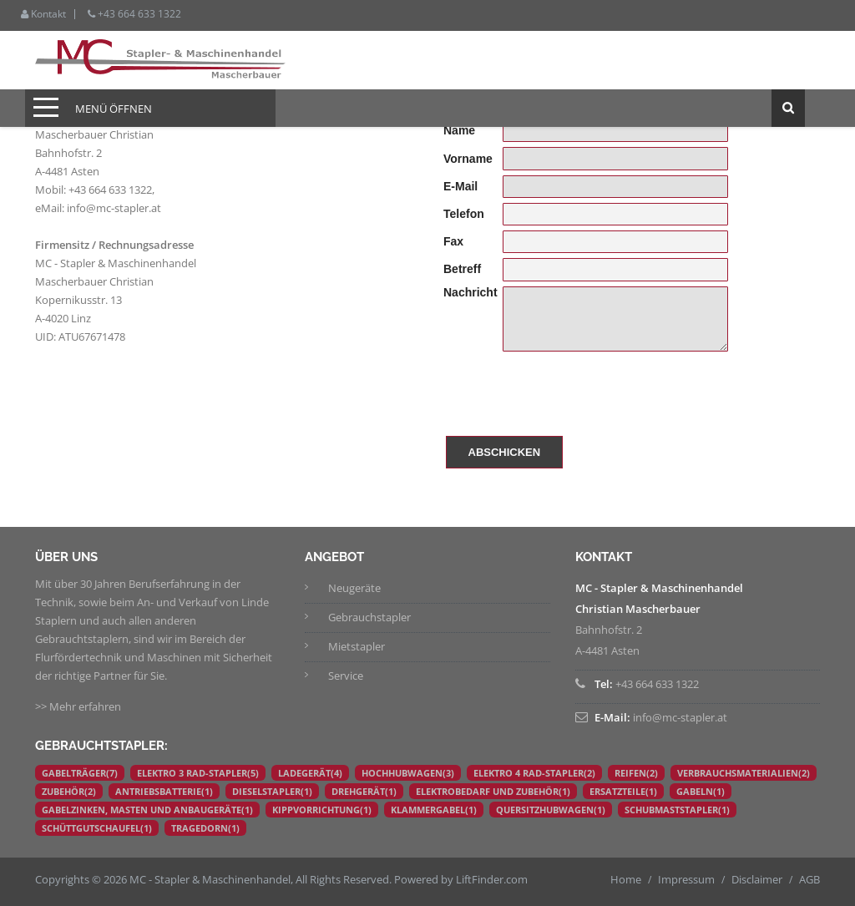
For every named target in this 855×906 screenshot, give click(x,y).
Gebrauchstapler (369, 617)
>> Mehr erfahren (78, 706)
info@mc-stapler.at (114, 207)
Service (345, 675)
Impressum (686, 879)
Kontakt (43, 14)
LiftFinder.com (492, 879)
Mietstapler (356, 646)
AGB (809, 879)
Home (625, 879)
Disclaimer (756, 879)
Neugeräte (354, 587)
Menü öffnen (113, 108)
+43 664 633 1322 (134, 14)
